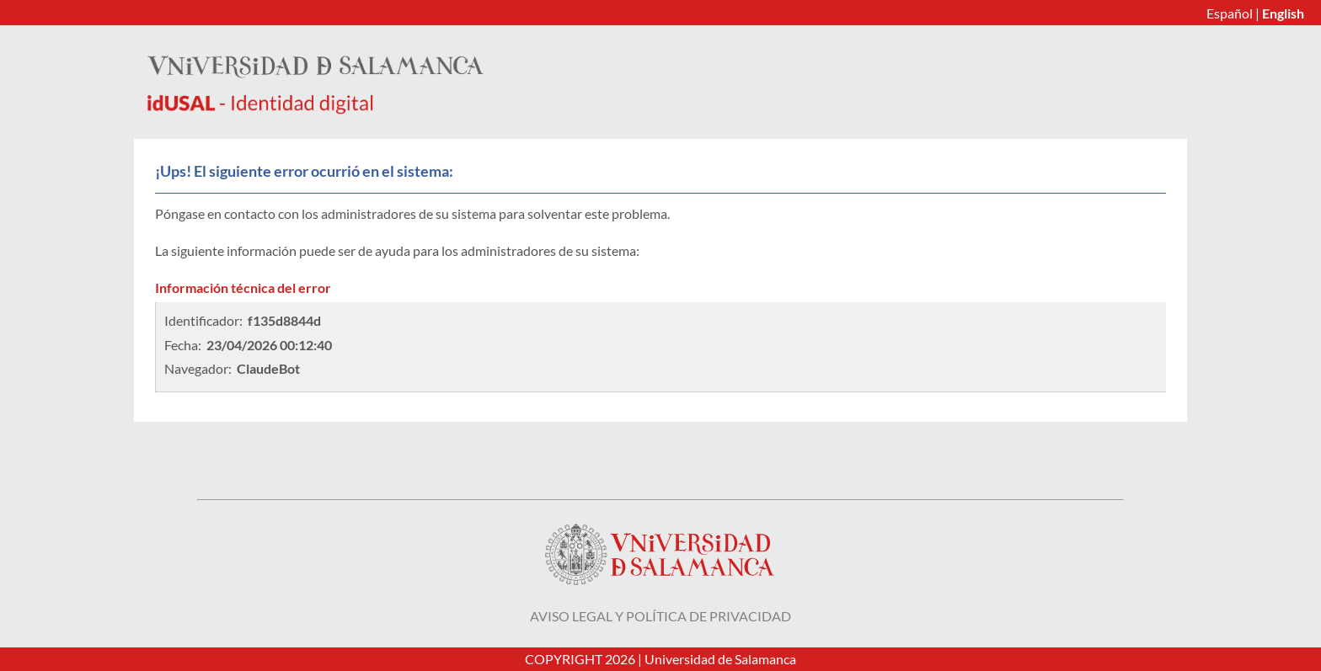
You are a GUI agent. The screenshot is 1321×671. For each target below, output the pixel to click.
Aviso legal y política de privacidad (660, 616)
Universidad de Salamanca (720, 659)
